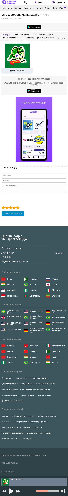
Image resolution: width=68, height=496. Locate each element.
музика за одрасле (10, 389)
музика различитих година (39, 433)
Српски (61, 253)
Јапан (54, 285)
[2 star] (7, 208)
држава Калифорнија (14, 324)
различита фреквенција (12, 433)
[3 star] (10, 208)
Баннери (6, 257)
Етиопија (56, 296)
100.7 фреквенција (50, 38)
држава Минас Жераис (36, 317)
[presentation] (20, 199)
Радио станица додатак (14, 261)
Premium (41, 2)
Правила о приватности (33, 455)
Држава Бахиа (58, 317)
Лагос (10, 363)
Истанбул (34, 346)
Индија (10, 285)
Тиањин (55, 357)
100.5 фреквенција (30, 38)
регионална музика (47, 416)
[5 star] (17, 208)
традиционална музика (11, 401)
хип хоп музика (27, 395)
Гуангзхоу (11, 357)
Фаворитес (7, 8)
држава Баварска (59, 323)
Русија (55, 279)
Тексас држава (14, 330)
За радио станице (11, 248)
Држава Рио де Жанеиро (59, 329)
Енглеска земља (14, 318)
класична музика (9, 395)
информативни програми (23, 416)
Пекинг (10, 351)
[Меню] (64, 8)
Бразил (33, 285)
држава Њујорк (36, 311)
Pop (61, 8)
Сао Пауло (35, 363)
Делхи (55, 363)
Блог (55, 8)
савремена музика (46, 384)
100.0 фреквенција (21, 35)
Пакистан (34, 279)
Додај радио (8, 252)
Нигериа (33, 290)
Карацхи (56, 351)
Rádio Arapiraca (17, 71)
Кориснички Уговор (10, 455)
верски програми (38, 422)
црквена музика (8, 384)
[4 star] (14, 208)
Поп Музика (6, 378)
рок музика (21, 378)
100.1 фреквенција (42, 35)
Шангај (10, 346)
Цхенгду (33, 351)
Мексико (56, 290)
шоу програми (20, 422)
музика (4, 416)
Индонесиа (12, 296)
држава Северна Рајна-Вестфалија (37, 330)
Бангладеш (35, 296)
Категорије (38, 8)
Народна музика (27, 384)
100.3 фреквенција (10, 38)
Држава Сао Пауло (14, 312)
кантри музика (44, 395)
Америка (11, 290)
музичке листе (8, 439)
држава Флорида (37, 323)
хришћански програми (29, 427)
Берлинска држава (59, 312)
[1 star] (3, 208)
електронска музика (39, 378)
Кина (9, 279)
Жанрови (27, 8)
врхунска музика (25, 439)
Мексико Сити (58, 346)
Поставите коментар (13, 214)
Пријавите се (59, 2)
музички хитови (8, 427)
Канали (17, 8)
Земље (48, 8)
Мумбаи (33, 357)
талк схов (5, 422)
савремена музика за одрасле (36, 389)
